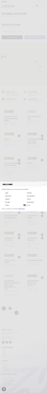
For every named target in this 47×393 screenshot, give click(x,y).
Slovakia (7, 202)
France (29, 199)
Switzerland (30, 202)
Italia (6, 193)
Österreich (8, 196)
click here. (21, 209)
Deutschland (31, 196)
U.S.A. (28, 205)
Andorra (29, 193)
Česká (7, 205)
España (7, 199)
